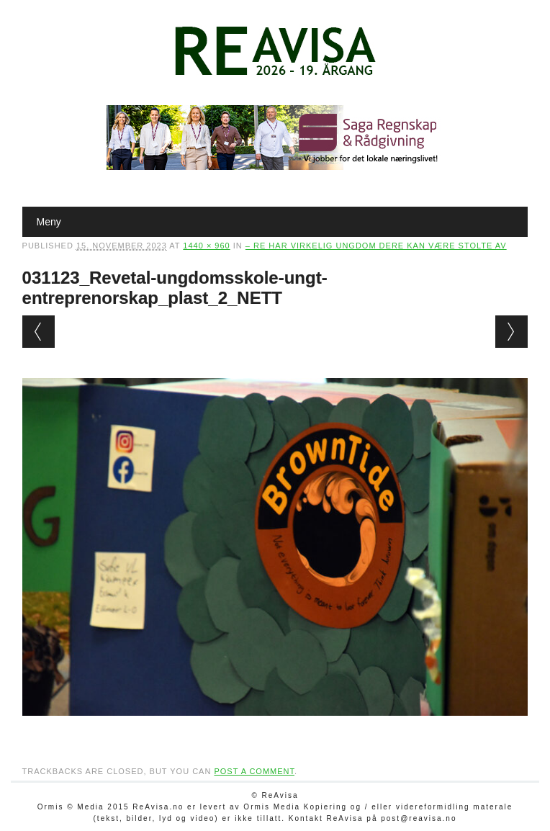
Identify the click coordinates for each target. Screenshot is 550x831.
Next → (511, 331)
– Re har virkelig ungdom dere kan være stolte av (376, 245)
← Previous (38, 331)
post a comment (254, 771)
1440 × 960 (206, 245)
